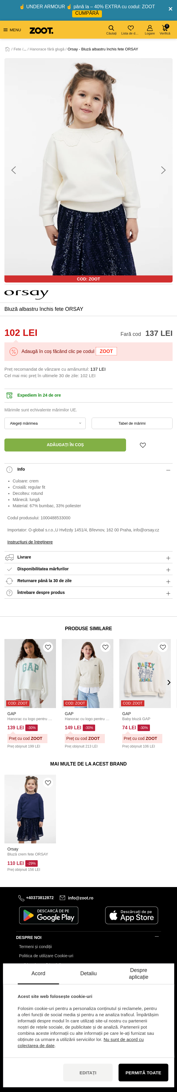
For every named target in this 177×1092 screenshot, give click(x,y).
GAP (11, 713)
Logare (150, 30)
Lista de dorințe (131, 30)
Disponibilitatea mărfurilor (88, 569)
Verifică (165, 29)
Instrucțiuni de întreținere (30, 542)
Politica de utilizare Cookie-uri (46, 955)
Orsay (12, 849)
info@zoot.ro (80, 897)
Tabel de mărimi (131, 423)
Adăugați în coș (65, 444)
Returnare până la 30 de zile (88, 581)
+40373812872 (40, 897)
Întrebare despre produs (88, 593)
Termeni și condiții (35, 946)
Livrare (88, 557)
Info (88, 469)
